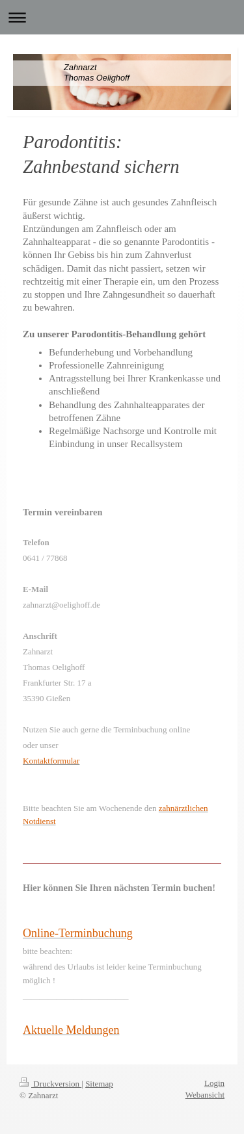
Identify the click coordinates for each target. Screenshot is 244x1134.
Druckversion (50, 1084)
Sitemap (99, 1084)
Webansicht (204, 1095)
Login (214, 1083)
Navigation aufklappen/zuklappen (122, 17)
